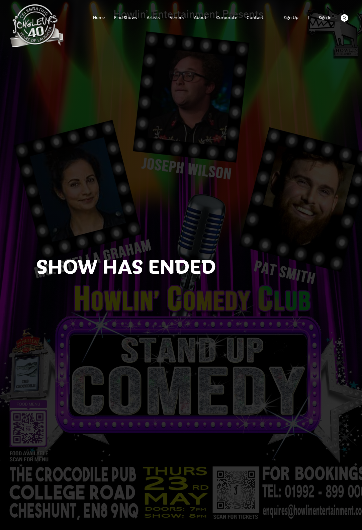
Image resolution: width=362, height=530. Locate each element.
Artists (153, 17)
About (200, 17)
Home (99, 17)
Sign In (325, 17)
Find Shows (125, 17)
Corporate (226, 17)
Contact (255, 17)
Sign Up (290, 17)
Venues (177, 17)
